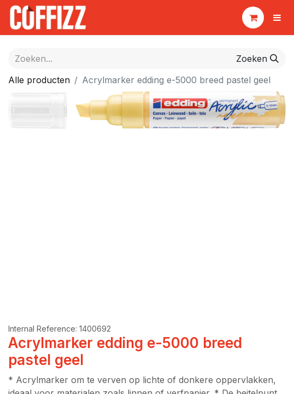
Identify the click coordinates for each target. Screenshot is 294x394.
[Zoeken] (257, 58)
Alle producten (39, 79)
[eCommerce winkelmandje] (253, 17)
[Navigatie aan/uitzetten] (277, 17)
